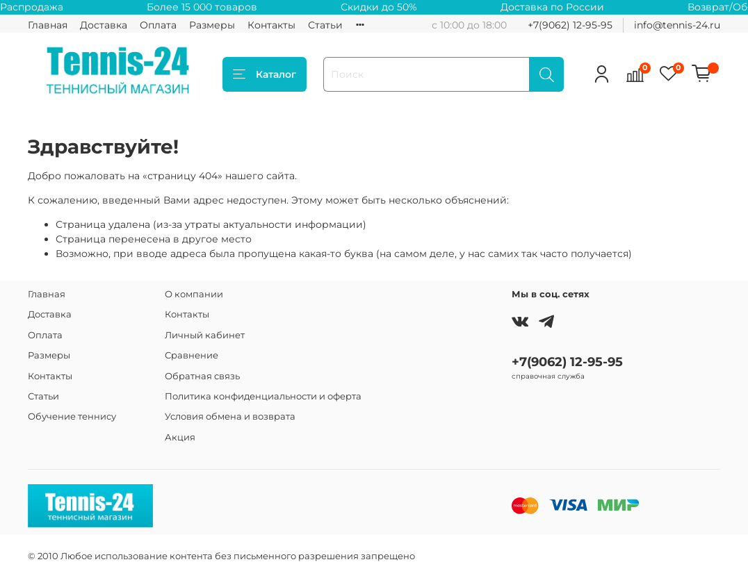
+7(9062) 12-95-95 (570, 25)
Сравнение (191, 355)
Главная (47, 25)
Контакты (271, 25)
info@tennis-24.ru (677, 25)
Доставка (103, 25)
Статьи (325, 25)
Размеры (212, 25)
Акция (180, 437)
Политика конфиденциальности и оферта (263, 396)
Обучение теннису (72, 416)
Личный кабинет (205, 335)
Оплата (158, 25)
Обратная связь (202, 376)
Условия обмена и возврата (230, 416)
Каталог (264, 74)
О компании (194, 294)
